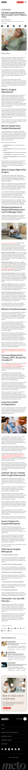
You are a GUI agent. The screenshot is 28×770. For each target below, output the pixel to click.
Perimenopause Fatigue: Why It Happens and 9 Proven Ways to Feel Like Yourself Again (13, 351)
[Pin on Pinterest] (26, 26)
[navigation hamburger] (26, 2)
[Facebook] (5, 749)
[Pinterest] (15, 749)
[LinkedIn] (2, 749)
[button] (25, 2)
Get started (20, 2)
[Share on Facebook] (2, 26)
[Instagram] (12, 749)
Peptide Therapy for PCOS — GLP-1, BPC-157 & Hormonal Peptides (17, 644)
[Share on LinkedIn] (20, 26)
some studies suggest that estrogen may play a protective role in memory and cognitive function (13, 456)
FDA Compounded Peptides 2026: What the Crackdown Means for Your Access (17, 665)
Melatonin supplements (7, 269)
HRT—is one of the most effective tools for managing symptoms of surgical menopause (13, 365)
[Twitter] (19, 749)
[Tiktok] (9, 749)
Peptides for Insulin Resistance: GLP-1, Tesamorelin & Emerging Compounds (16, 654)
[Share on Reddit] (14, 26)
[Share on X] (8, 26)
